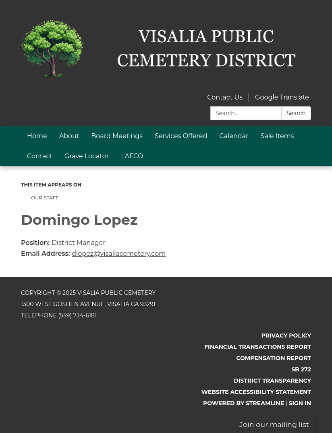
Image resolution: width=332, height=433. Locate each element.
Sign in (300, 403)
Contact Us (225, 97)
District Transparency (272, 380)
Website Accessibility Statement (256, 392)
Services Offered (181, 136)
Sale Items (277, 136)
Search (296, 113)
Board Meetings (117, 136)
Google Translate (282, 97)
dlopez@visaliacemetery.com (119, 253)
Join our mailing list (274, 424)
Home (37, 136)
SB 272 (301, 369)
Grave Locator (86, 156)
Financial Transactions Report (257, 346)
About (69, 136)
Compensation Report (273, 358)
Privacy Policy (286, 335)
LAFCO (132, 156)
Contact (39, 156)
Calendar (233, 136)
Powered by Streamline (243, 403)
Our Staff (45, 198)
